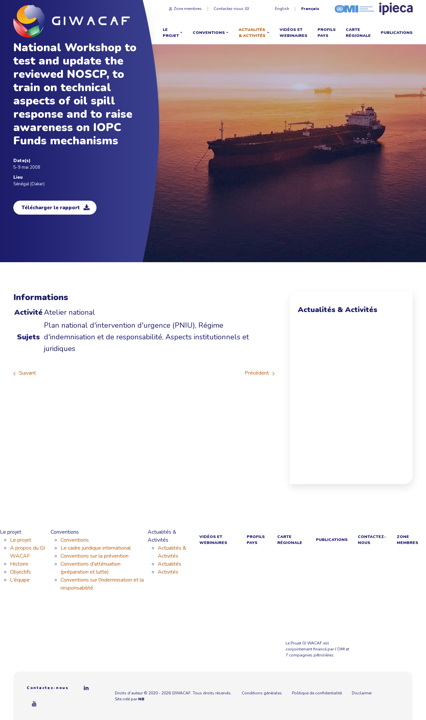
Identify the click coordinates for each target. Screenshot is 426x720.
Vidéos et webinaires (294, 32)
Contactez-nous (231, 8)
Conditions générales (262, 693)
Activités (168, 572)
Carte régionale (358, 32)
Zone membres (185, 8)
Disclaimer (362, 693)
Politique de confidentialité (317, 693)
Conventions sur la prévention (94, 556)
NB (144, 699)
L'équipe (20, 580)
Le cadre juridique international (96, 548)
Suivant (24, 373)
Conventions (211, 32)
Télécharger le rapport (56, 207)
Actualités (169, 564)
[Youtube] (35, 704)
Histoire (19, 564)
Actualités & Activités (254, 32)
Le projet (173, 32)
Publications (397, 32)
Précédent (260, 373)
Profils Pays (327, 32)
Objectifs (20, 572)
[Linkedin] (86, 688)
